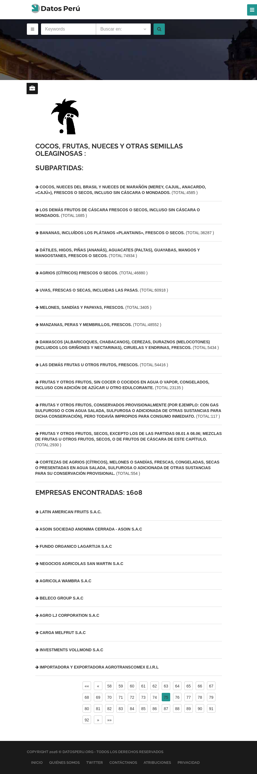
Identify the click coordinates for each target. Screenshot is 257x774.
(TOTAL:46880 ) (91, 273)
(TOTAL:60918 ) (101, 290)
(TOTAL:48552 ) (98, 324)
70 (109, 697)
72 (132, 697)
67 (211, 686)
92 (87, 720)
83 (120, 708)
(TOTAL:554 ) (127, 468)
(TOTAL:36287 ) (124, 232)
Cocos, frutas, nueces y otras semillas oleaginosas (109, 150)
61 (143, 686)
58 (109, 686)
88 (177, 708)
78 (200, 697)
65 (188, 686)
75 (166, 697)
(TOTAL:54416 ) (101, 365)
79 (211, 697)
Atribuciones (157, 762)
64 (177, 686)
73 (143, 697)
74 (154, 697)
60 (132, 686)
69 (98, 697)
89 (188, 708)
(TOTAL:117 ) (128, 411)
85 (143, 708)
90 (200, 708)
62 (154, 686)
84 (132, 708)
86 (154, 708)
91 (211, 708)
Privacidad (189, 762)
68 (87, 697)
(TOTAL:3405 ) (93, 307)
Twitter (94, 762)
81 (98, 708)
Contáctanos (123, 762)
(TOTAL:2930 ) (128, 439)
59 (120, 686)
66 (200, 686)
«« (87, 686)
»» (109, 720)
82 (109, 708)
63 (166, 686)
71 (120, 697)
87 (166, 708)
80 (87, 708)
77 (188, 697)
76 (177, 697)
